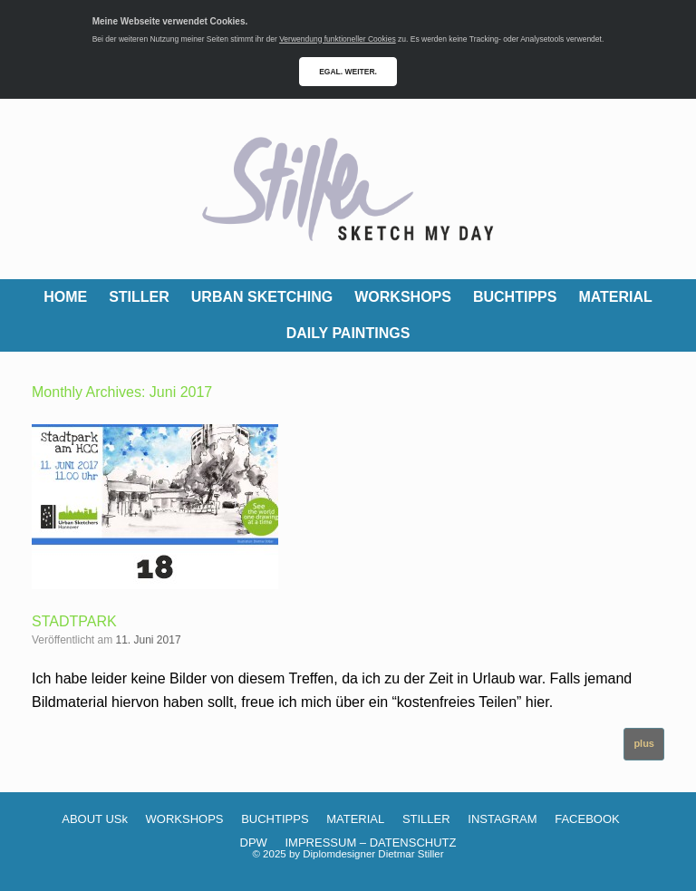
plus (643, 743)
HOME (65, 297)
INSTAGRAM (502, 819)
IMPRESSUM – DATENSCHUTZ (370, 842)
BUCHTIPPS (514, 297)
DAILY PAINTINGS (348, 333)
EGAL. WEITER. (348, 71)
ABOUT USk (95, 819)
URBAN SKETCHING (262, 297)
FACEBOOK (587, 819)
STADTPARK (74, 621)
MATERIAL (615, 297)
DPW (253, 842)
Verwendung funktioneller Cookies (337, 39)
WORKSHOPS (402, 297)
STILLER (139, 297)
